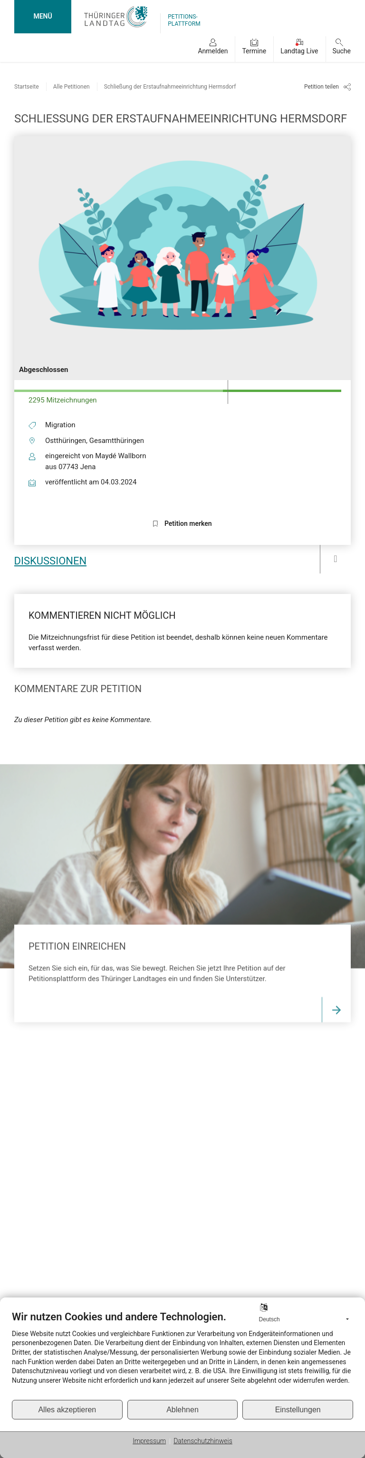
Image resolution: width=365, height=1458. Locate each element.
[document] (182, 1355)
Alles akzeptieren (67, 1410)
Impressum (149, 1441)
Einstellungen (298, 1410)
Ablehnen (182, 1410)
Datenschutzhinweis (202, 1441)
